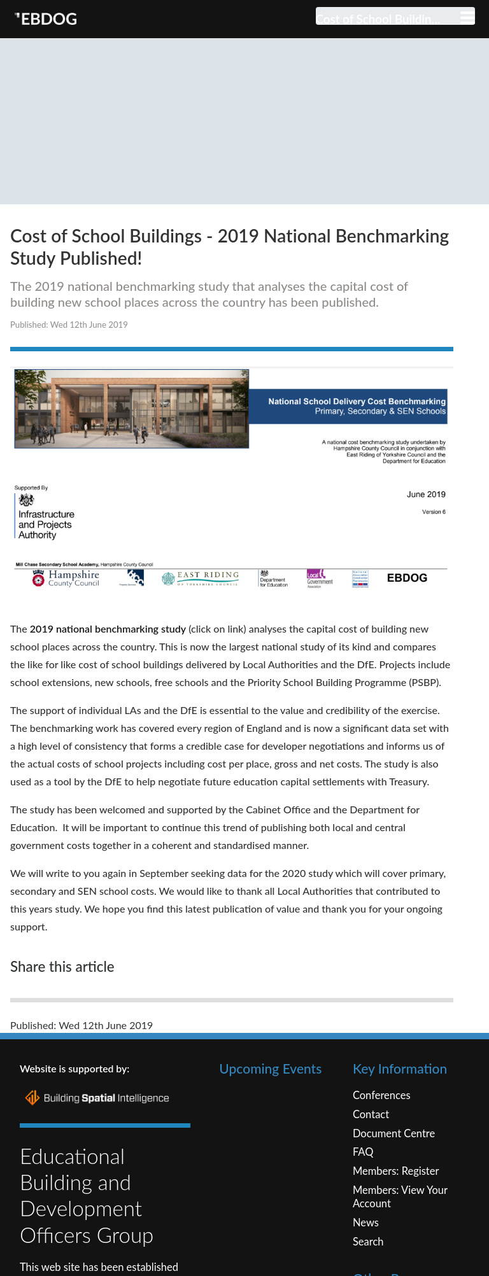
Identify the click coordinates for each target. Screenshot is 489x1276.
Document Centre (394, 1179)
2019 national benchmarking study (108, 674)
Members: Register (396, 1216)
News (366, 1268)
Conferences (382, 1141)
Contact (371, 1160)
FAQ (363, 1197)
